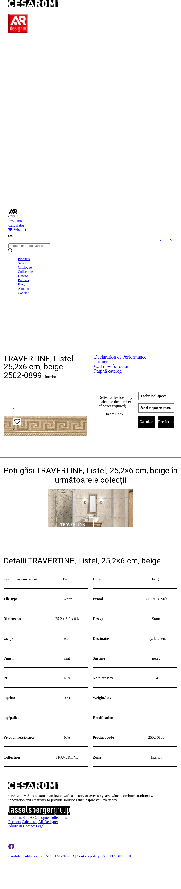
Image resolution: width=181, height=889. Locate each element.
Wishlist (17, 230)
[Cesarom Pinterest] (32, 848)
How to (23, 276)
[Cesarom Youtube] (39, 848)
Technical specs (153, 396)
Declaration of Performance (120, 357)
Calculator (16, 225)
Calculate (146, 422)
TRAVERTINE (72, 524)
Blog (21, 284)
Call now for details (112, 366)
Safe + (22, 263)
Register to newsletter (31, 833)
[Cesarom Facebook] (11, 848)
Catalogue (25, 267)
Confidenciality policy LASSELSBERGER (41, 856)
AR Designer (48, 822)
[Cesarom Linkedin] (18, 848)
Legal (40, 826)
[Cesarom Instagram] (25, 848)
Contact (23, 293)
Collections (25, 271)
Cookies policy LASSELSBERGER (104, 856)
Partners (23, 280)
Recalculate (166, 422)
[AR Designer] (18, 32)
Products (24, 259)
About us (24, 288)
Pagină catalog (108, 371)
